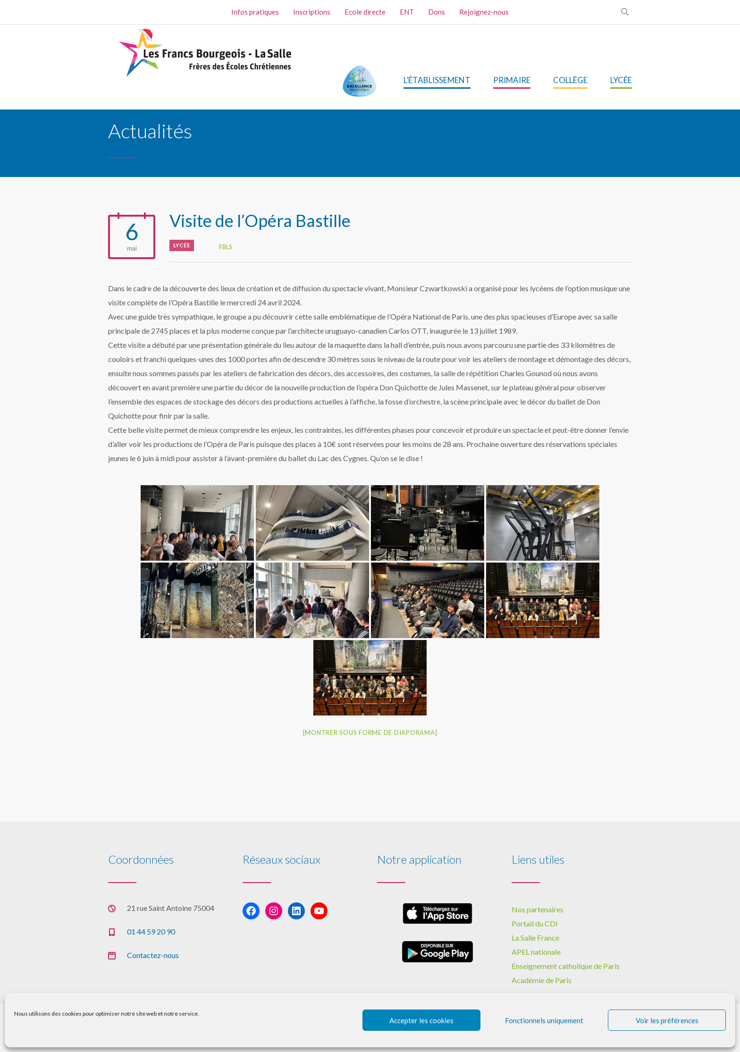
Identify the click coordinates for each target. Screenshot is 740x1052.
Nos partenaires (537, 909)
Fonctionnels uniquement (544, 1020)
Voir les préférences (667, 1020)
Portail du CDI (535, 923)
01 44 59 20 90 (151, 931)
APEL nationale (536, 951)
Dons (436, 12)
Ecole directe (365, 12)
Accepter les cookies (421, 1020)
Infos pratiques (255, 12)
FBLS (225, 247)
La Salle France (535, 937)
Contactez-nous (153, 955)
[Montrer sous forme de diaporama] (370, 732)
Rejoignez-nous (484, 12)
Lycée (181, 245)
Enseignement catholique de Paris (566, 965)
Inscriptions (311, 12)
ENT (407, 12)
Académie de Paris (542, 980)
